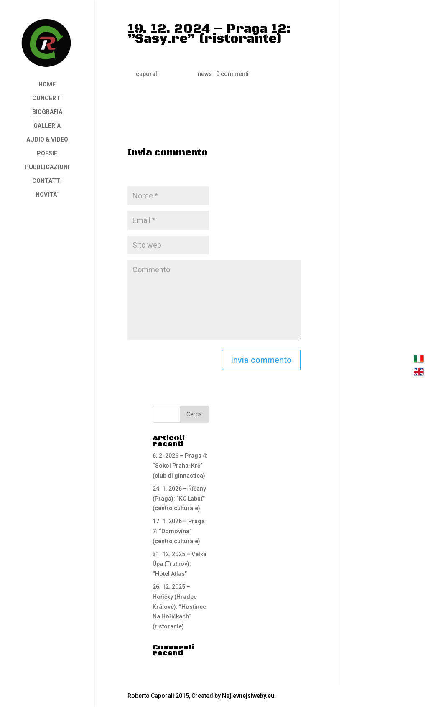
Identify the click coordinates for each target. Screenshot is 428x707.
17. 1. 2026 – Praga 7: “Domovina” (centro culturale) (179, 531)
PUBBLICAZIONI (47, 167)
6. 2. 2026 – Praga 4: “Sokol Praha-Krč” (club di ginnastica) (180, 465)
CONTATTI (47, 181)
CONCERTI (47, 98)
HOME (47, 84)
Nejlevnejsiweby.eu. (249, 695)
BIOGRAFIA (47, 112)
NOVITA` (47, 195)
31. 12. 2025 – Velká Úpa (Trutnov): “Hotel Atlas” (179, 564)
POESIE (47, 153)
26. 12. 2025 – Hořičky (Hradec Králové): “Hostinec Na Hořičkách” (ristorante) (179, 606)
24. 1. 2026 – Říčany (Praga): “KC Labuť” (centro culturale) (179, 498)
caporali (147, 74)
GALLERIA (47, 126)
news (205, 74)
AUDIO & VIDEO (47, 140)
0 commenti (232, 74)
